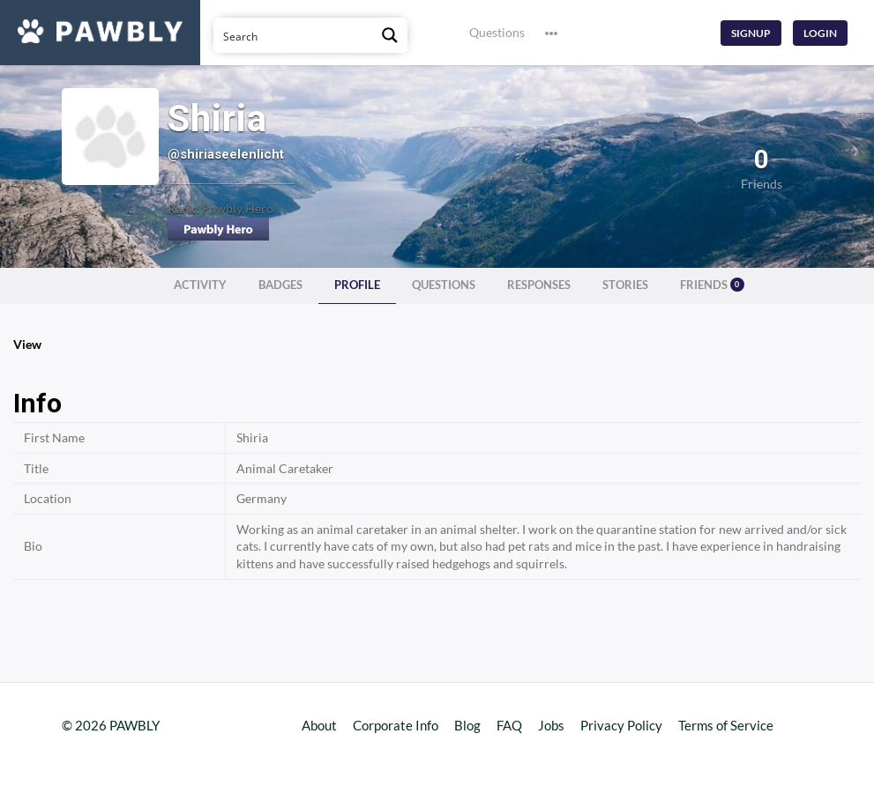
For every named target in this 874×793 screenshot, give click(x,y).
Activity (200, 285)
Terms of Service (725, 725)
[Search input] (293, 35)
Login (820, 33)
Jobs (551, 725)
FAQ (509, 725)
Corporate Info (395, 725)
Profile (357, 285)
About (319, 725)
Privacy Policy (621, 725)
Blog (467, 725)
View (27, 344)
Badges (280, 285)
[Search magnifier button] (389, 35)
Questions (497, 32)
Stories (625, 285)
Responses (539, 285)
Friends (712, 285)
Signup (751, 33)
